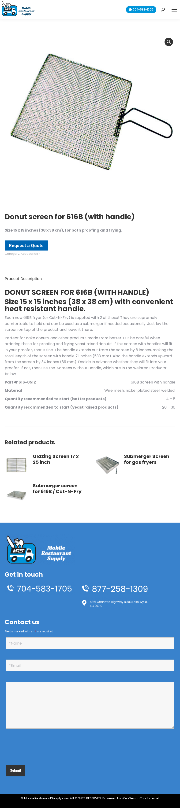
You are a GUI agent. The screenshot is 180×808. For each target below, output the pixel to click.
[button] (169, 42)
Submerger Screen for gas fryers (146, 459)
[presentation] (41, 747)
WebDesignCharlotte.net (140, 798)
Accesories (29, 253)
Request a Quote (26, 245)
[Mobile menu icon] (174, 9)
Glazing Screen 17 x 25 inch (56, 459)
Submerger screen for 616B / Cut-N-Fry (57, 488)
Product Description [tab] (23, 278)
